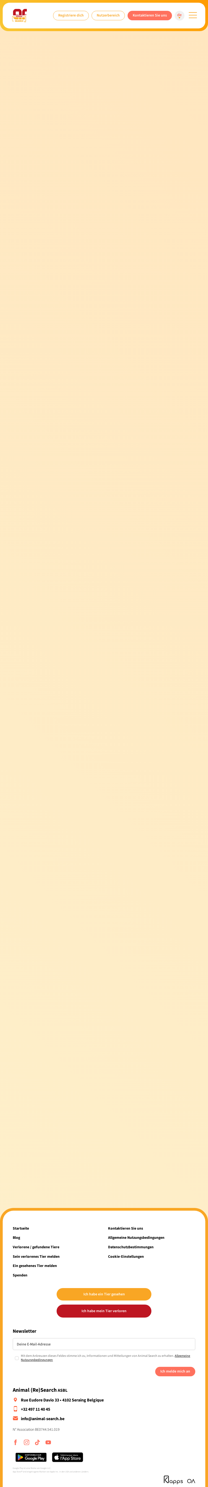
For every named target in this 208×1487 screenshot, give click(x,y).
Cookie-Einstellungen (126, 1256)
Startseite (21, 1228)
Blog (16, 1237)
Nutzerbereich (108, 15)
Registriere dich (71, 15)
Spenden (20, 1275)
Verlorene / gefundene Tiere (36, 1247)
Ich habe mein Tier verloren (104, 1311)
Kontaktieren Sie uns (150, 15)
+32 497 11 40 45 (35, 1409)
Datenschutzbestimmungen (131, 1247)
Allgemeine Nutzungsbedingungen (136, 1237)
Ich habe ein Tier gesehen (104, 1294)
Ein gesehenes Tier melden (35, 1266)
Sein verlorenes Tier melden (36, 1256)
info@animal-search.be (42, 1419)
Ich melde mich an (175, 1371)
